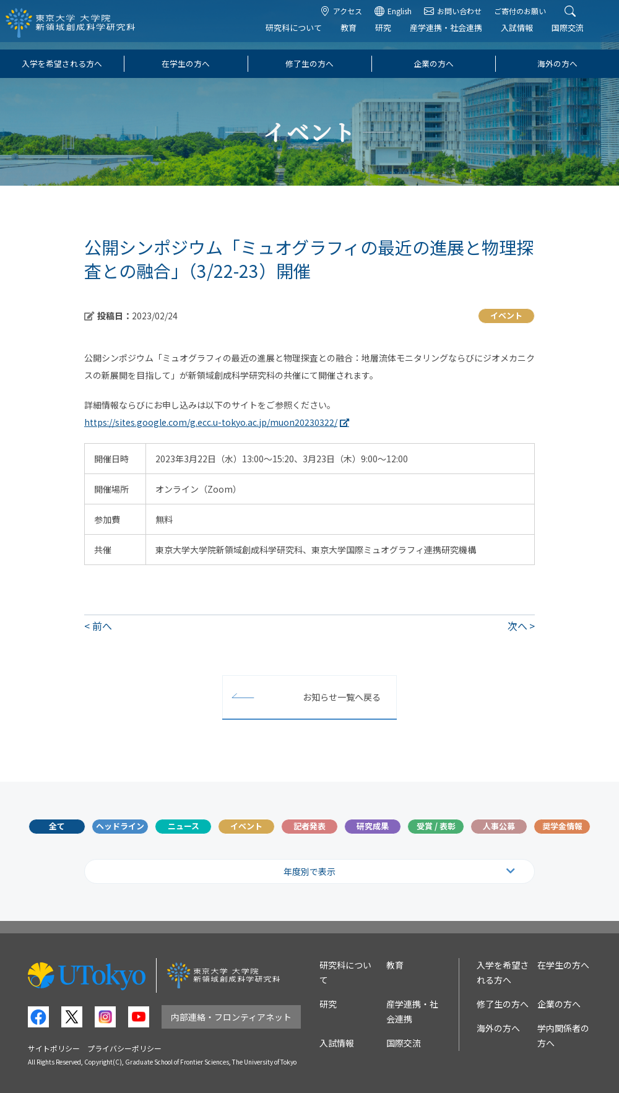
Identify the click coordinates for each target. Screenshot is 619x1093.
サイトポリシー (54, 1048)
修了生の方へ (309, 63)
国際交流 (578, 35)
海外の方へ (557, 63)
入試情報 (527, 35)
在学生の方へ (186, 63)
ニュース (183, 826)
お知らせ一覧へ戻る (342, 697)
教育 (359, 35)
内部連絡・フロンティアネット (231, 1017)
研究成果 (373, 826)
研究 (394, 35)
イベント (246, 826)
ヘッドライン (120, 826)
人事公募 (499, 826)
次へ (517, 625)
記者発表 (309, 826)
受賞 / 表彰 (436, 826)
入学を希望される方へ (62, 63)
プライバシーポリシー (124, 1048)
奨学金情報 (562, 826)
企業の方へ (433, 63)
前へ (102, 625)
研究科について (304, 35)
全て (57, 826)
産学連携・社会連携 (456, 35)
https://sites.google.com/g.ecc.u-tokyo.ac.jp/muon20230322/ (210, 422)
